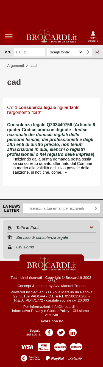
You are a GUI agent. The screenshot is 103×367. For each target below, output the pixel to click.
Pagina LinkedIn (73, 331)
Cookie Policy (58, 311)
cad (34, 66)
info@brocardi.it (65, 307)
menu (9, 36)
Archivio (51, 315)
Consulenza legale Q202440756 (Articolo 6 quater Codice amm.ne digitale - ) (51, 139)
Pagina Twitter (61, 331)
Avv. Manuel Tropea (69, 286)
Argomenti (15, 66)
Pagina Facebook (49, 331)
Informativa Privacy (27, 311)
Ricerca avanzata (97, 52)
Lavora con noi (51, 321)
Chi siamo (81, 311)
